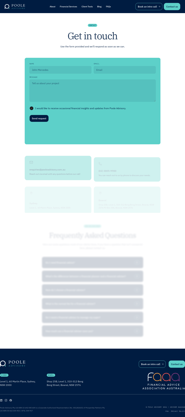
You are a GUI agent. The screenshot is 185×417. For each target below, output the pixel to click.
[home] (15, 6)
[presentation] (52, 132)
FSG (167, 411)
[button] (68, 6)
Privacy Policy (178, 411)
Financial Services (68, 6)
